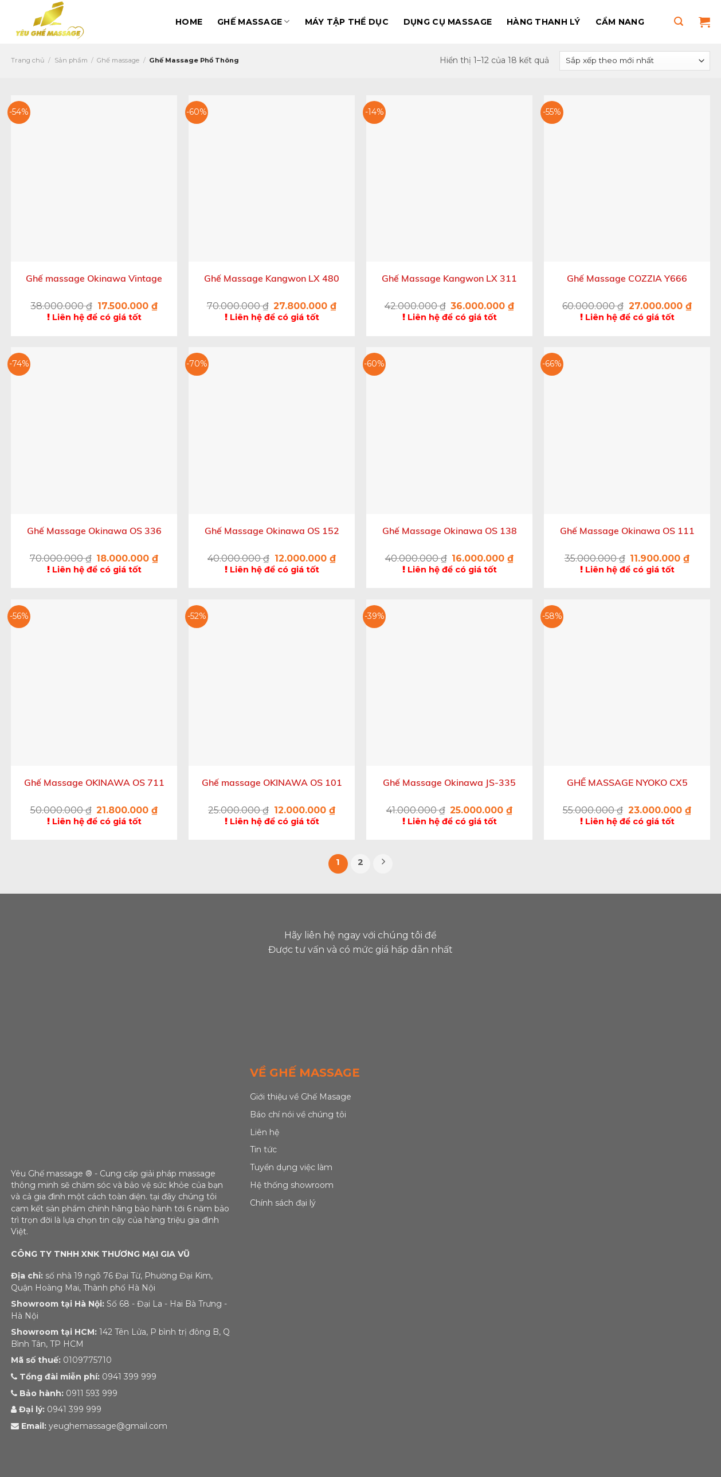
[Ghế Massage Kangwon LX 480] (272, 178)
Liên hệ (264, 1132)
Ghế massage (253, 21)
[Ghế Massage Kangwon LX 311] (449, 178)
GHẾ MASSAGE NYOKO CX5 (627, 782)
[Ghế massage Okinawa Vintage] (94, 178)
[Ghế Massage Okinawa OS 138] (449, 430)
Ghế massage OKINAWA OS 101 (272, 782)
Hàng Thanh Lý (544, 22)
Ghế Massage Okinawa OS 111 (627, 530)
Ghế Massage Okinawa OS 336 (94, 530)
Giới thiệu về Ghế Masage (300, 1097)
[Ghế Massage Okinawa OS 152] (272, 430)
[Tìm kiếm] (678, 21)
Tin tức (263, 1149)
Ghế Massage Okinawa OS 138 (449, 530)
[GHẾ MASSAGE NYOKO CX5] (627, 682)
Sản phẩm (71, 60)
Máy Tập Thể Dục (347, 22)
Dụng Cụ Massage (447, 22)
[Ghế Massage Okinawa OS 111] (627, 430)
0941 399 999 (129, 1376)
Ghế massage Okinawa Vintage (94, 278)
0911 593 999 (91, 1393)
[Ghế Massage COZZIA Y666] (627, 178)
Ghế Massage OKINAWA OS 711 (94, 782)
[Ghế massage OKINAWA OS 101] (272, 682)
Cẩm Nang (619, 22)
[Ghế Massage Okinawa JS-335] (449, 682)
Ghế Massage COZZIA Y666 (627, 278)
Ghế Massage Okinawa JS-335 (449, 782)
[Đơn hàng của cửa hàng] (634, 61)
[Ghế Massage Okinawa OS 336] (94, 430)
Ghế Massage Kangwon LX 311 (449, 278)
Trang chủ (28, 60)
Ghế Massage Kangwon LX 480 (271, 278)
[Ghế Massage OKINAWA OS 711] (94, 682)
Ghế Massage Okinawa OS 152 (272, 530)
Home (188, 22)
